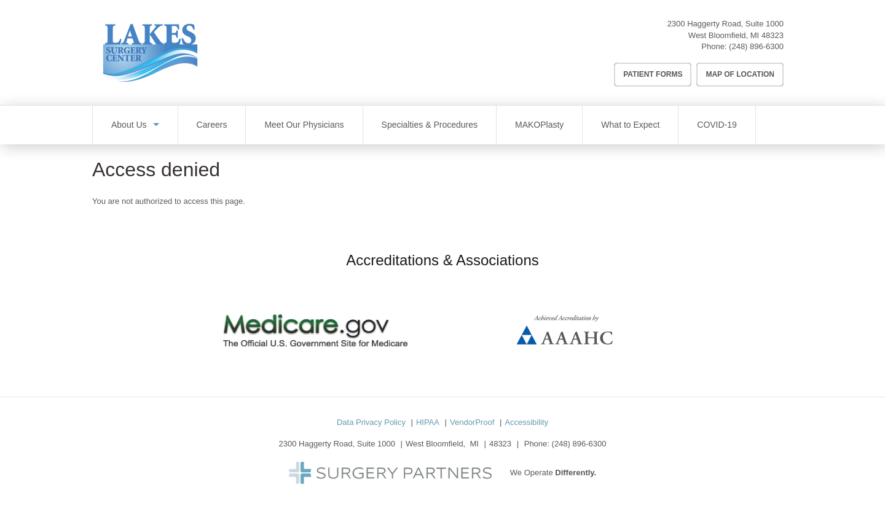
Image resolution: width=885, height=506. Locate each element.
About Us (129, 125)
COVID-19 (717, 125)
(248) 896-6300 (756, 46)
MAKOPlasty (539, 125)
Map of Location (740, 74)
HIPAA (427, 422)
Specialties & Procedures (430, 125)
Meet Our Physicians (304, 125)
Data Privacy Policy (371, 422)
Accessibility (526, 422)
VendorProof (472, 422)
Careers (212, 125)
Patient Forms (652, 74)
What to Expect (630, 125)
